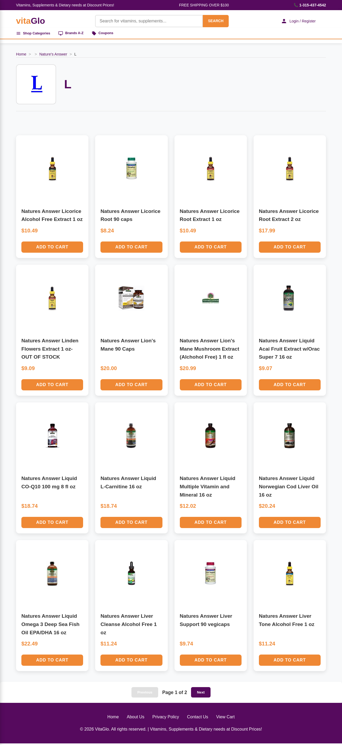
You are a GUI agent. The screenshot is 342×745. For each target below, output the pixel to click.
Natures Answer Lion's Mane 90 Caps (128, 346)
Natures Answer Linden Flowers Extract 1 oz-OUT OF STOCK (50, 350)
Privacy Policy (165, 718)
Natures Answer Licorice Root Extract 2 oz (289, 217)
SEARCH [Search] (211, 21)
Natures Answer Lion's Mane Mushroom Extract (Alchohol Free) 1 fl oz (209, 350)
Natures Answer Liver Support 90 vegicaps (206, 622)
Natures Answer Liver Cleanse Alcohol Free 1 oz (128, 626)
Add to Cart (52, 248)
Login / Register (295, 21)
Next (201, 694)
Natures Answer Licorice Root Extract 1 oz (210, 217)
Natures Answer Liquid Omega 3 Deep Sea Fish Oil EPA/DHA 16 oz (50, 626)
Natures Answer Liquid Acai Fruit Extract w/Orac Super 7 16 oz (289, 350)
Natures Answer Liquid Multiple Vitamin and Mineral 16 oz (207, 488)
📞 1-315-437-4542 (310, 5)
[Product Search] (145, 21)
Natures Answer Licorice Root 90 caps (130, 217)
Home (21, 56)
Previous (144, 694)
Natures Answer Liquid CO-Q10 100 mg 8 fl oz (49, 484)
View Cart (225, 718)
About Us (136, 718)
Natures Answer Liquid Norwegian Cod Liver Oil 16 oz (288, 488)
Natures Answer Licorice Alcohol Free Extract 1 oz (52, 217)
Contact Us (197, 718)
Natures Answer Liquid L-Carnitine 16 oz (128, 484)
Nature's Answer (53, 56)
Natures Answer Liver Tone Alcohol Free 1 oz (286, 622)
